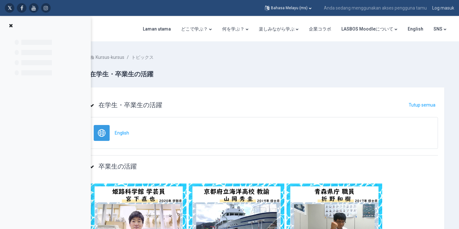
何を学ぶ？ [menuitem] (233, 28)
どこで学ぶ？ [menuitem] (194, 28)
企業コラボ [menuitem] (320, 28)
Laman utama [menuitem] (157, 28)
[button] (288, 8)
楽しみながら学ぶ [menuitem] (277, 28)
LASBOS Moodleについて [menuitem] (367, 28)
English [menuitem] (415, 28)
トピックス (161, 57)
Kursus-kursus (129, 57)
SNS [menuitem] (437, 28)
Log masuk (443, 7)
